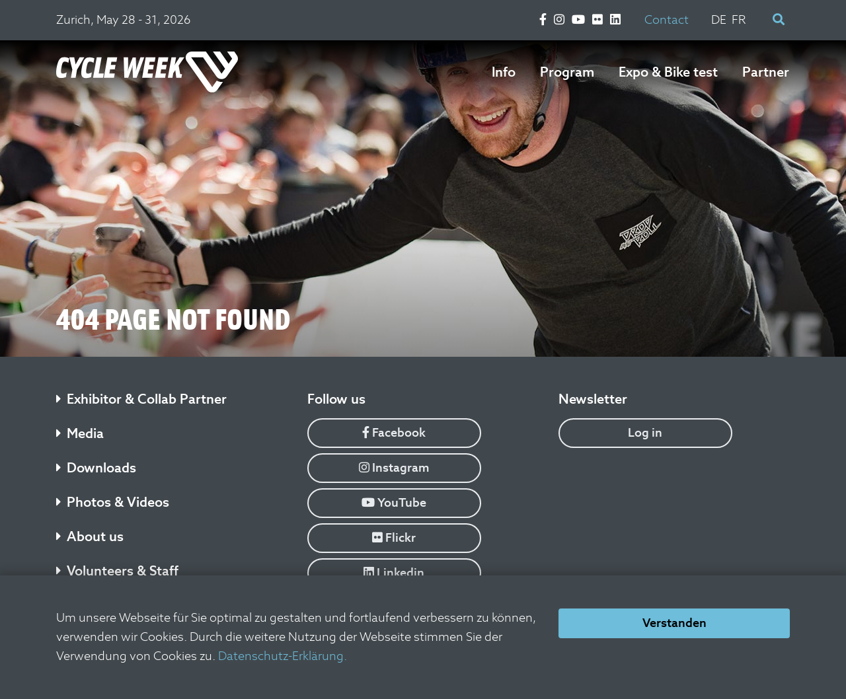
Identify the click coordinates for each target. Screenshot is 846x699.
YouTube (394, 502)
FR (739, 19)
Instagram (394, 467)
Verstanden (674, 622)
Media (80, 433)
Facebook (394, 432)
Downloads (96, 467)
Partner (765, 72)
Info (504, 72)
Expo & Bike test (668, 72)
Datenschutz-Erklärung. (282, 655)
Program (567, 72)
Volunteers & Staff (117, 570)
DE (718, 19)
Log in (645, 432)
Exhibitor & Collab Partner (141, 399)
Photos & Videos (112, 502)
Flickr (394, 537)
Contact (666, 19)
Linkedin (394, 572)
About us (90, 536)
